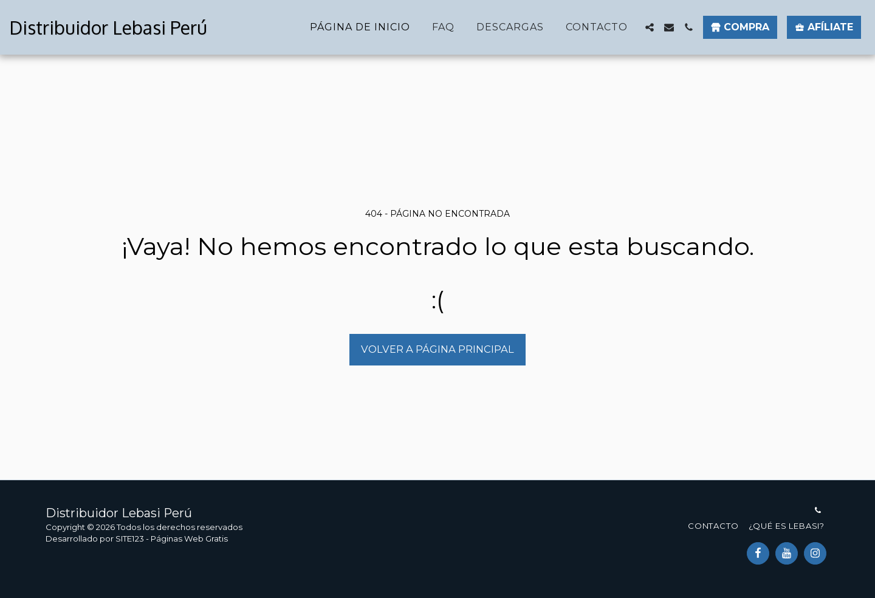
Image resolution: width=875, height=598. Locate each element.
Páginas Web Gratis (189, 538)
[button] (649, 27)
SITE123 (129, 538)
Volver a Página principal (437, 349)
